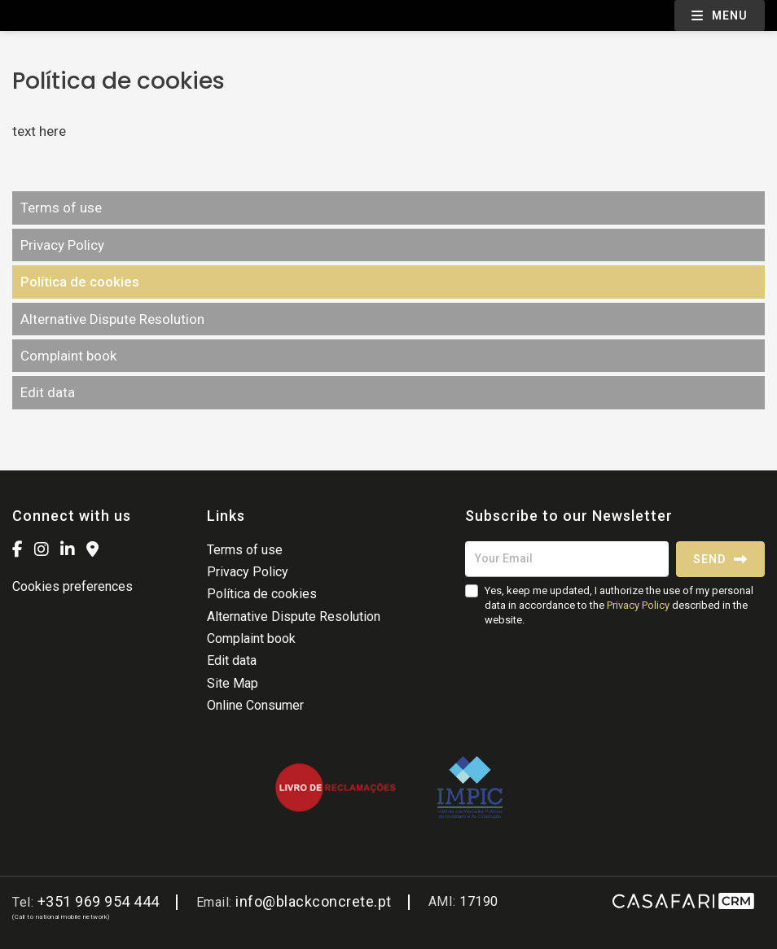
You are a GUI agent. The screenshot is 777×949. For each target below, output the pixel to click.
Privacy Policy (62, 245)
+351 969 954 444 (98, 901)
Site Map (232, 683)
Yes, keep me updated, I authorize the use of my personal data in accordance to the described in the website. (619, 605)
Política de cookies (79, 281)
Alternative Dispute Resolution (112, 319)
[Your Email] (567, 559)
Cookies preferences (72, 586)
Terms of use (61, 207)
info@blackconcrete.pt (313, 901)
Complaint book (68, 356)
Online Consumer (255, 705)
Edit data (47, 392)
